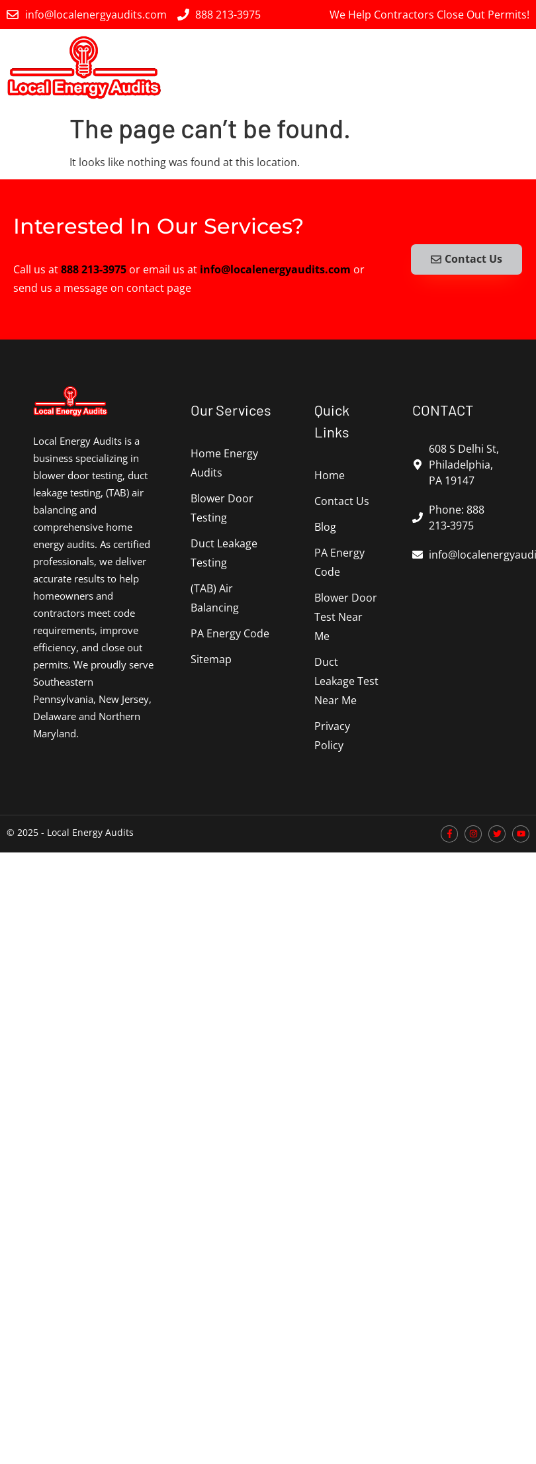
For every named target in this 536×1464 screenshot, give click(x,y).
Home (329, 475)
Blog (325, 527)
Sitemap (211, 659)
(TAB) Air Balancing (215, 598)
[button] (518, 67)
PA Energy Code (230, 633)
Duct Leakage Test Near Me (346, 681)
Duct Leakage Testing (224, 553)
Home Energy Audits (224, 463)
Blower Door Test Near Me (345, 616)
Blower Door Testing (222, 508)
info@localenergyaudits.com (275, 269)
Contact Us (341, 501)
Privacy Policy (332, 736)
